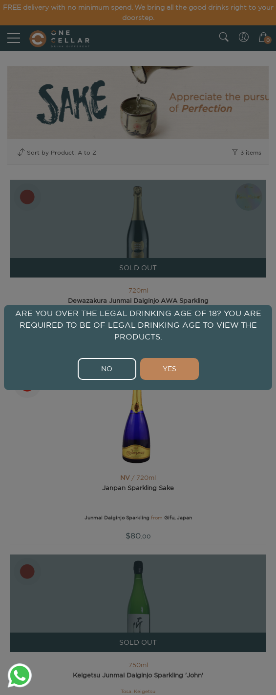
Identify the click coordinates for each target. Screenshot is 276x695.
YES (169, 369)
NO (106, 369)
